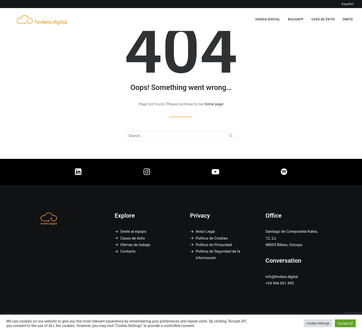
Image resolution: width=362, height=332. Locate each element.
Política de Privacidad (214, 245)
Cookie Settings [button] (318, 323)
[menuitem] (269, 16)
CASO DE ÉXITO (323, 16)
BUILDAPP (295, 16)
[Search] (181, 136)
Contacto (128, 251)
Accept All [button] (345, 323)
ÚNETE (348, 16)
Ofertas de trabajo (135, 245)
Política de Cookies (212, 238)
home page (214, 104)
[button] (230, 135)
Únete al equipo (133, 231)
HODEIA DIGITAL (267, 16)
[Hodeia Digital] (35, 16)
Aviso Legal (205, 231)
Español (347, 4)
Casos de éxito (132, 238)
